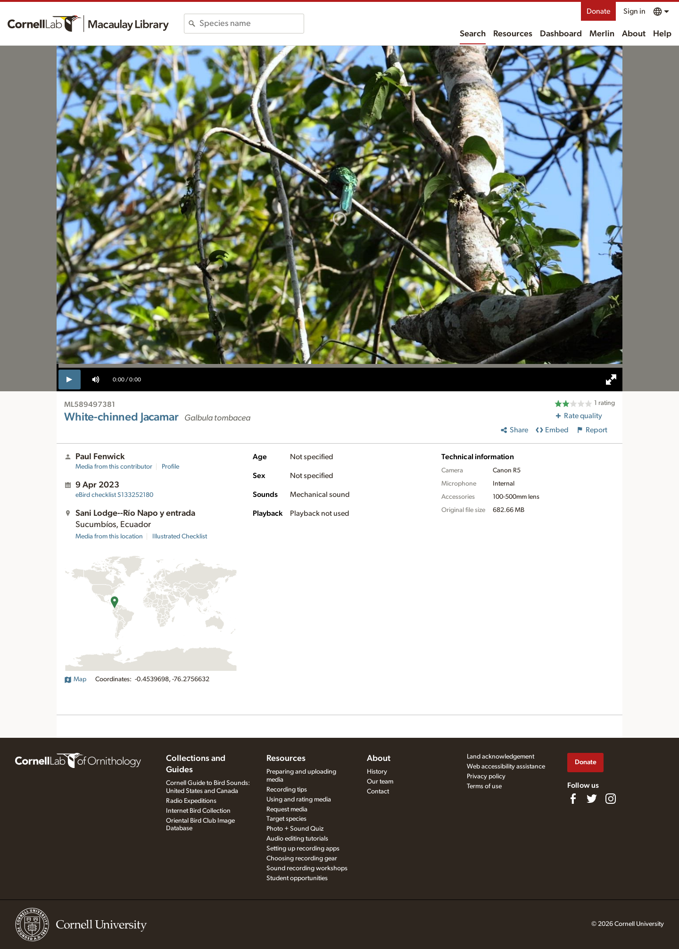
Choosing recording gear (301, 858)
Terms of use (484, 786)
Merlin (601, 34)
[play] (69, 379)
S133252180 (114, 495)
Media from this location (109, 536)
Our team (380, 781)
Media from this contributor (113, 466)
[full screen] (611, 379)
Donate (598, 11)
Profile (170, 466)
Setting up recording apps (303, 848)
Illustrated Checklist (179, 536)
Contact (378, 791)
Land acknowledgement (500, 756)
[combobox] (251, 23)
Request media (286, 809)
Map (75, 679)
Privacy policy (486, 776)
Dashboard (561, 34)
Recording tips (286, 789)
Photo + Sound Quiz (294, 828)
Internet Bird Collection (198, 811)
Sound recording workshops (307, 868)
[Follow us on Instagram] (610, 798)
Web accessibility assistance (506, 766)
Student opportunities (297, 878)
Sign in (634, 11)
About (634, 34)
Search (473, 34)
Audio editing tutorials (297, 838)
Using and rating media (298, 799)
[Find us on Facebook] (573, 798)
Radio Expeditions (191, 801)
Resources (512, 34)
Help (662, 34)
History (377, 771)
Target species (286, 819)
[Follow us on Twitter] (591, 798)
